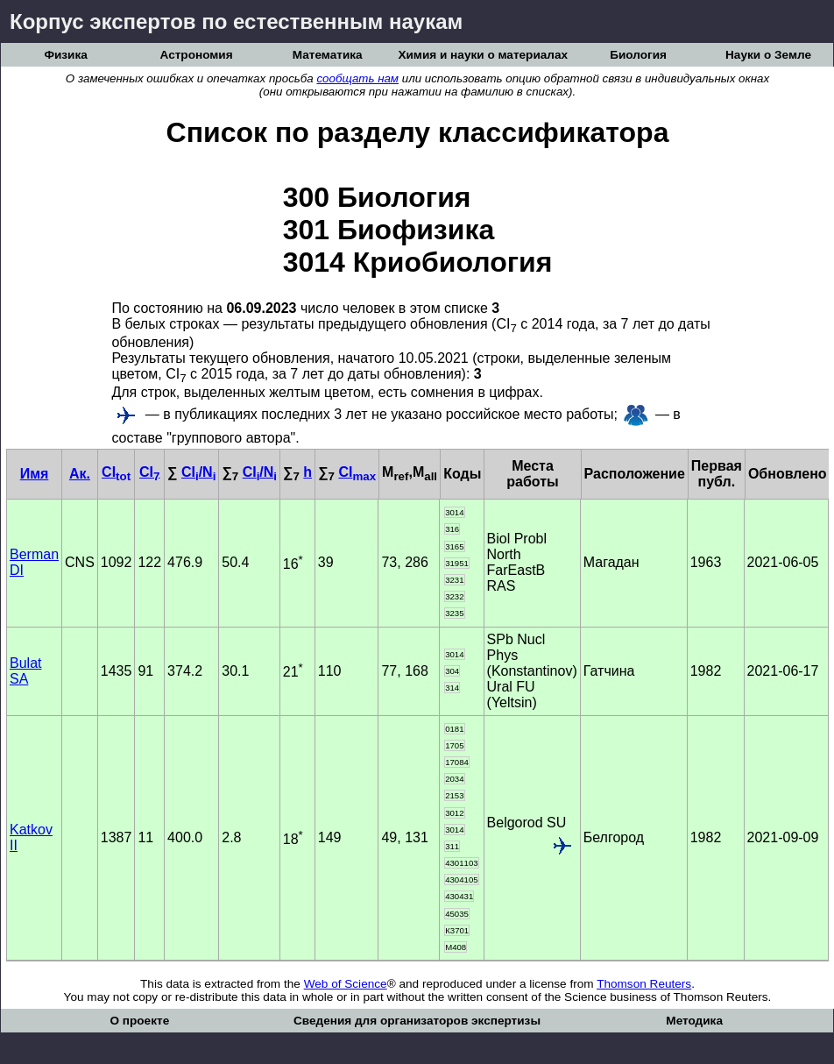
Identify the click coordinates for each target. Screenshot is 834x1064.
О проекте (139, 1020)
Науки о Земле (768, 54)
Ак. (79, 473)
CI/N (198, 472)
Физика (65, 54)
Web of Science (345, 983)
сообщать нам (357, 78)
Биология (638, 54)
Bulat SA (25, 671)
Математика (328, 54)
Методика (694, 1020)
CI (116, 472)
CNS (80, 562)
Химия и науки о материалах (483, 54)
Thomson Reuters (644, 983)
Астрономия (196, 54)
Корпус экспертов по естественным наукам (236, 21)
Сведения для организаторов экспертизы (417, 1020)
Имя (34, 473)
